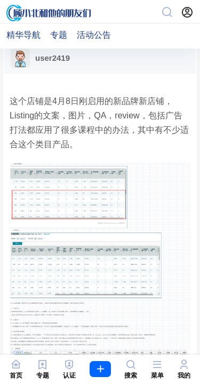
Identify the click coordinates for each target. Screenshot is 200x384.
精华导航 (23, 34)
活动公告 (94, 34)
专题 (58, 34)
